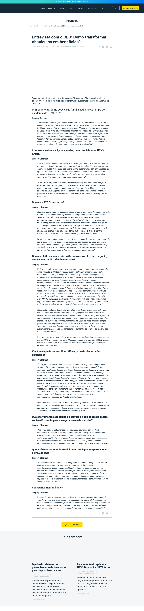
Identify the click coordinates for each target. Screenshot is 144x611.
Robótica (42, 8)
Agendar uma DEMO (130, 8)
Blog (71, 8)
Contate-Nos (92, 8)
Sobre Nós (79, 8)
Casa (31, 26)
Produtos (51, 8)
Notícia (45, 26)
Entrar (116, 8)
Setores (62, 8)
